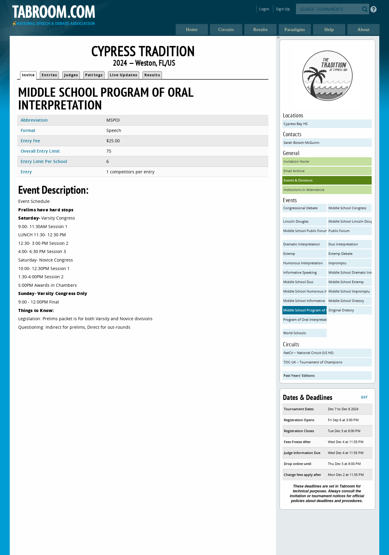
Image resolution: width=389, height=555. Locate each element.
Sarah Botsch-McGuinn (301, 142)
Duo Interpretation (343, 244)
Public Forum (339, 230)
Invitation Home (296, 161)
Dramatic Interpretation (301, 244)
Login (264, 9)
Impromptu (337, 263)
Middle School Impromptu (349, 291)
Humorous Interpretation (303, 263)
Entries (49, 75)
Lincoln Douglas (295, 221)
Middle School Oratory (346, 300)
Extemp (289, 253)
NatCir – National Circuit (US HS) (308, 352)
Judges (71, 75)
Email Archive (294, 170)
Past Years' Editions (299, 375)
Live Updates (123, 75)
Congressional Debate (300, 208)
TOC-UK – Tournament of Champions (313, 362)
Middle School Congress (347, 208)
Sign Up (283, 9)
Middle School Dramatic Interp (350, 272)
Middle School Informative (304, 300)
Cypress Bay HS (296, 123)
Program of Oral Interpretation (305, 319)
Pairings (94, 75)
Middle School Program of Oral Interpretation (305, 310)
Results (152, 75)
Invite (28, 75)
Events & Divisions (298, 180)
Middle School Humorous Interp (305, 291)
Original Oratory (341, 310)
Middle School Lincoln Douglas (350, 221)
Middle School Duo (298, 281)
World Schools (294, 333)
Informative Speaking (300, 272)
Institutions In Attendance (304, 189)
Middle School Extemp (346, 281)
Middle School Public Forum (305, 230)
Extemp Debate (341, 253)
